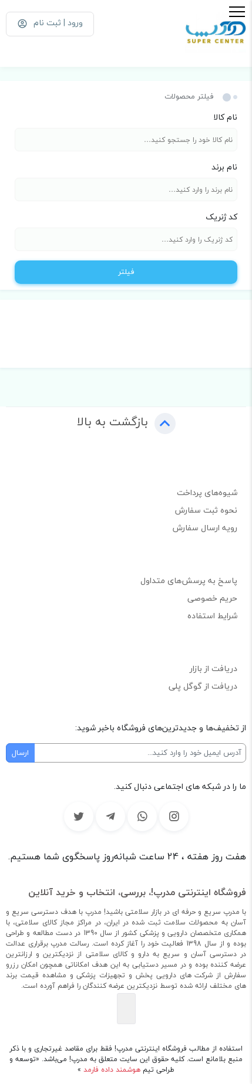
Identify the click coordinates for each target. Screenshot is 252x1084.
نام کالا (225, 117)
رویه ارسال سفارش (205, 527)
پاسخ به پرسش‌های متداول (188, 580)
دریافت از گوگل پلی (203, 686)
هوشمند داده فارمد (110, 1069)
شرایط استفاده (212, 615)
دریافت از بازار (213, 668)
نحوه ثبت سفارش (206, 510)
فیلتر (126, 271)
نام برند (224, 167)
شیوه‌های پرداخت (207, 492)
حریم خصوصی (212, 598)
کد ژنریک (221, 217)
